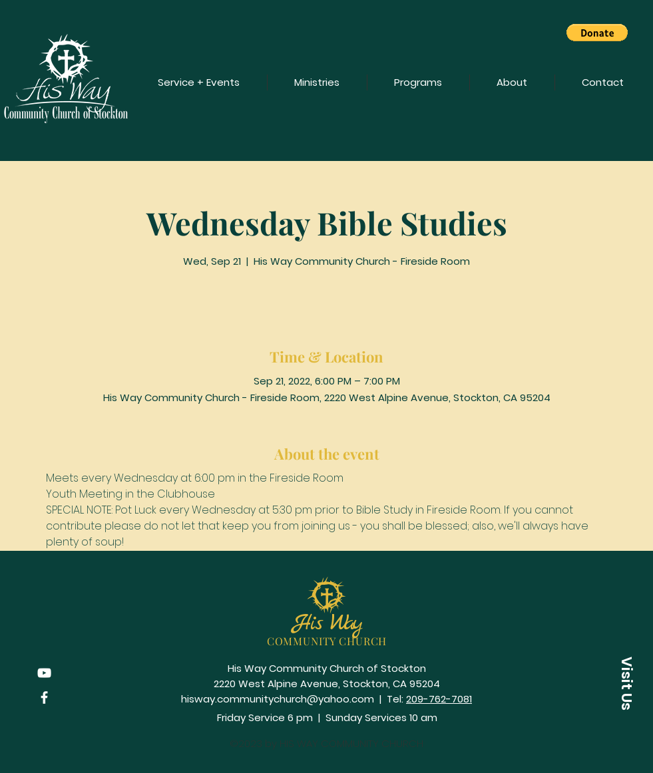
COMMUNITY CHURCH (327, 641)
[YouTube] (44, 673)
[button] (597, 32)
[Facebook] (44, 697)
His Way (327, 624)
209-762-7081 (439, 699)
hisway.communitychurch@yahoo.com (277, 699)
